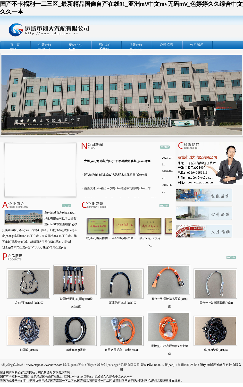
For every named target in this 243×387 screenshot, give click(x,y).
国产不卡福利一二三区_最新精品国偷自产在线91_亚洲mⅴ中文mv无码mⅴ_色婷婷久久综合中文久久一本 (66, 376)
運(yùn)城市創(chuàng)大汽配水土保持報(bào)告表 (116, 174)
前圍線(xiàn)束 (29, 350)
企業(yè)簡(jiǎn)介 (44, 49)
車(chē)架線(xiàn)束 (216, 350)
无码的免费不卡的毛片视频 (17, 380)
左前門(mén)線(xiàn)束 (29, 302)
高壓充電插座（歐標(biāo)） (123, 350)
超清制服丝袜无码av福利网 (130, 380)
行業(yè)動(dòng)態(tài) (136, 49)
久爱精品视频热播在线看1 (165, 380)
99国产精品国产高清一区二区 (55, 380)
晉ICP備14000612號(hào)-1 (159, 365)
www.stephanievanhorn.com (44, 365)
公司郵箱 (197, 44)
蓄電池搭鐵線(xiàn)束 (122, 302)
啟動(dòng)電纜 (76, 350)
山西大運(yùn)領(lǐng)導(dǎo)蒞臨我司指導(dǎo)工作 (117, 188)
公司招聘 (166, 44)
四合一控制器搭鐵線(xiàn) (216, 302)
